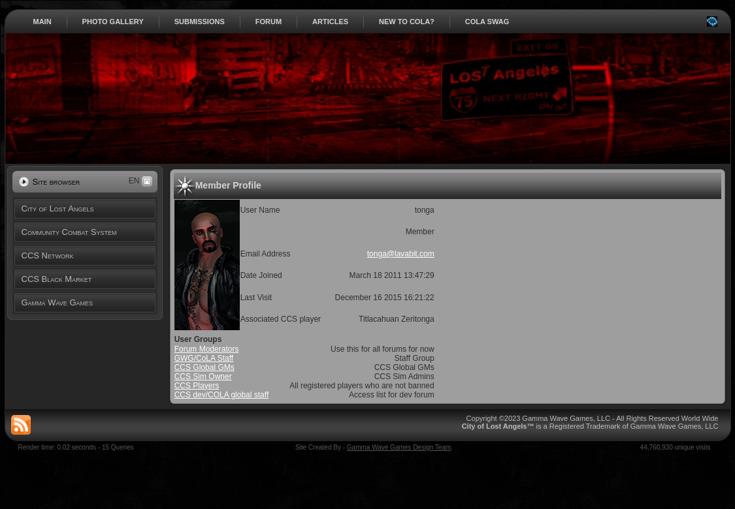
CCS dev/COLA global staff (221, 394)
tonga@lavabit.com (400, 253)
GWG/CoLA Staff (203, 358)
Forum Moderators (206, 349)
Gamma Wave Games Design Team (399, 447)
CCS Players (197, 385)
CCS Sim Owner (203, 376)
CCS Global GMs (204, 367)
